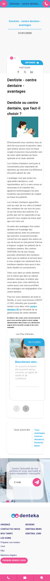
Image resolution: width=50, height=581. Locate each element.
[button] (26, 408)
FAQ (2, 550)
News (37, 446)
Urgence (42, 577)
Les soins (6, 538)
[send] (37, 482)
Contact (8, 577)
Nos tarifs (7, 533)
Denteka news (33, 529)
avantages (39, 433)
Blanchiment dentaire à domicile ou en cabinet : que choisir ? (27, 361)
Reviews (30, 524)
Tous (36, 430)
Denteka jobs (33, 533)
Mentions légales (9, 555)
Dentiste (38, 442)
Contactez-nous (10, 529)
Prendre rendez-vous (25, 577)
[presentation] (28, 491)
